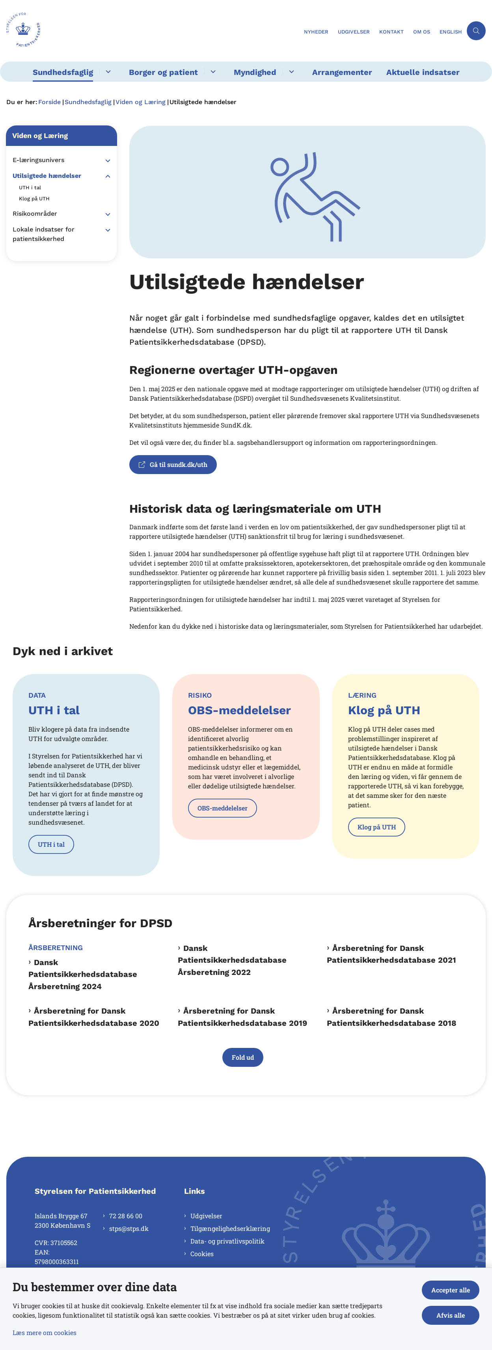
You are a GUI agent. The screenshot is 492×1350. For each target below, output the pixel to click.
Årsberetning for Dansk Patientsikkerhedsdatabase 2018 (392, 1016)
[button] (105, 160)
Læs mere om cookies (44, 1332)
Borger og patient (163, 72)
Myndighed (255, 72)
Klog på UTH (377, 827)
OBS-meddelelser (223, 808)
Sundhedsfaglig (63, 72)
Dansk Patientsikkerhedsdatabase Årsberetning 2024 (82, 974)
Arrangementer (342, 72)
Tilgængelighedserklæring (230, 1228)
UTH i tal (51, 844)
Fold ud (243, 1057)
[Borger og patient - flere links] (212, 72)
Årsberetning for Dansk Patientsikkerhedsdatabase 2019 (242, 1016)
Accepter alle (450, 1290)
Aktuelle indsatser (423, 72)
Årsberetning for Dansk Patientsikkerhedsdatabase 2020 (93, 1016)
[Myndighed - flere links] (290, 72)
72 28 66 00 (125, 1216)
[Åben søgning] (476, 30)
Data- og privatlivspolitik (227, 1241)
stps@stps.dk (129, 1228)
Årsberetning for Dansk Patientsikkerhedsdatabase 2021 (391, 954)
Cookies (202, 1253)
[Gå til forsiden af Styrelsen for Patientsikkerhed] (149, 31)
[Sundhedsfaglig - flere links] (107, 72)
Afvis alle (450, 1315)
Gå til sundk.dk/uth (173, 464)
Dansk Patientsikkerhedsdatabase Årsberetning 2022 (232, 960)
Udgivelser (206, 1216)
